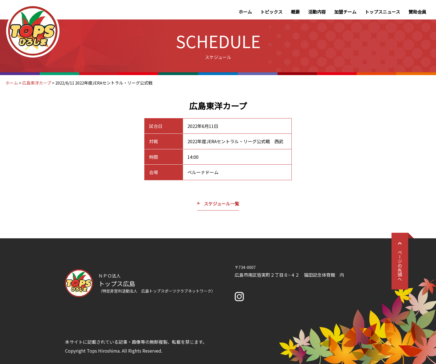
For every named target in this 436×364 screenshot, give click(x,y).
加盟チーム (345, 11)
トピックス (271, 11)
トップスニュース (382, 11)
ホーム (245, 11)
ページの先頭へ (400, 261)
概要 (295, 11)
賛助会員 (417, 11)
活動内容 (317, 11)
